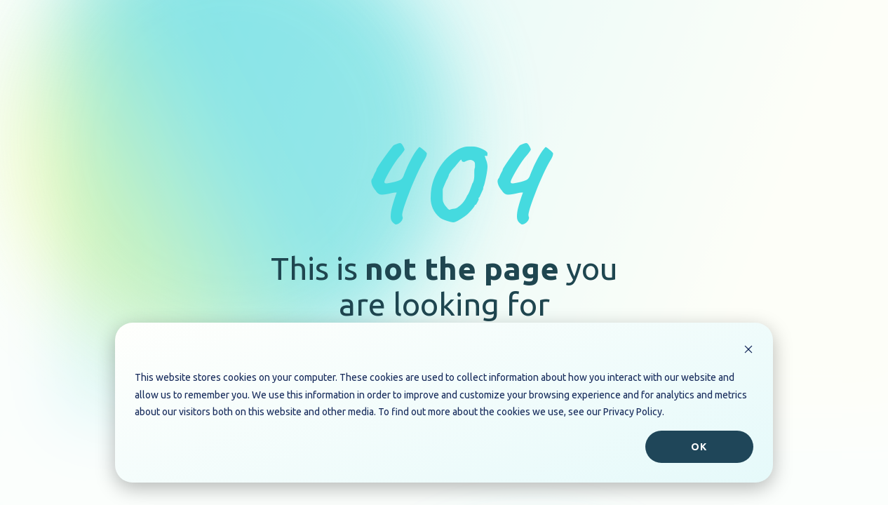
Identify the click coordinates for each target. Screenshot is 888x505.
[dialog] (444, 403)
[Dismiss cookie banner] (748, 351)
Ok (699, 446)
